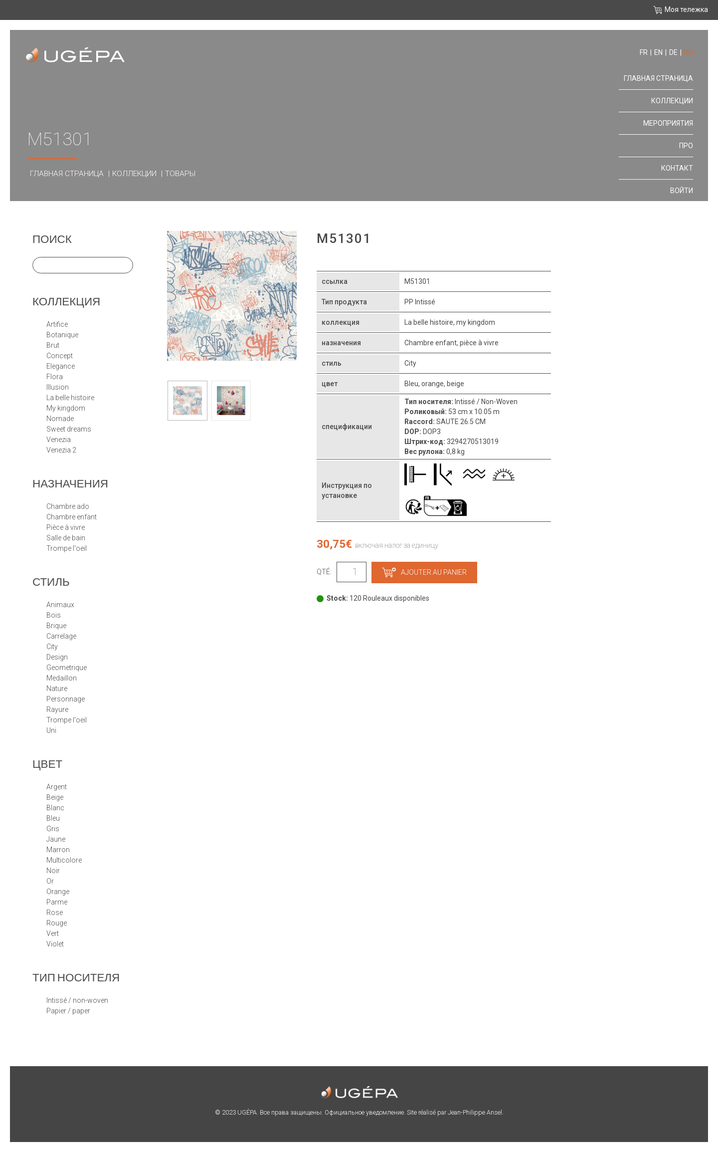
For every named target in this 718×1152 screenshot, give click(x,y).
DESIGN (57, 657)
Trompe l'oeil (66, 548)
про (686, 146)
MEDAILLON (61, 678)
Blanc (55, 808)
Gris (52, 829)
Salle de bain (65, 538)
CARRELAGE (61, 636)
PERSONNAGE (65, 699)
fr (644, 52)
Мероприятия (668, 123)
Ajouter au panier (424, 572)
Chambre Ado (67, 506)
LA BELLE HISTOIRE (70, 398)
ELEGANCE (60, 366)
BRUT (52, 345)
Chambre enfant (71, 517)
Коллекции (134, 173)
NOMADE (60, 419)
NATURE (56, 688)
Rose (54, 913)
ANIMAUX (60, 605)
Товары (180, 173)
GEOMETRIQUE (66, 668)
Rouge (56, 923)
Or (50, 881)
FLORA (54, 377)
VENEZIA (58, 440)
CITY (52, 647)
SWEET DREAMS (68, 429)
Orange (57, 892)
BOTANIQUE (62, 335)
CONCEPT (59, 356)
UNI (51, 730)
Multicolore (64, 860)
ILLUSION (57, 387)
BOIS (53, 615)
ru (688, 52)
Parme (56, 902)
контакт (677, 168)
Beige (54, 797)
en (658, 52)
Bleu (53, 818)
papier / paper (68, 1011)
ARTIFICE (57, 324)
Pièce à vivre (65, 527)
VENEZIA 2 (61, 450)
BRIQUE (56, 626)
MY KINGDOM (65, 408)
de (673, 52)
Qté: (324, 572)
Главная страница (67, 173)
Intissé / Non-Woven (77, 1000)
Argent (56, 787)
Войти (681, 191)
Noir (53, 871)
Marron (58, 850)
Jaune (55, 839)
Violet (55, 944)
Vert (52, 933)
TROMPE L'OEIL (66, 720)
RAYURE (57, 709)
